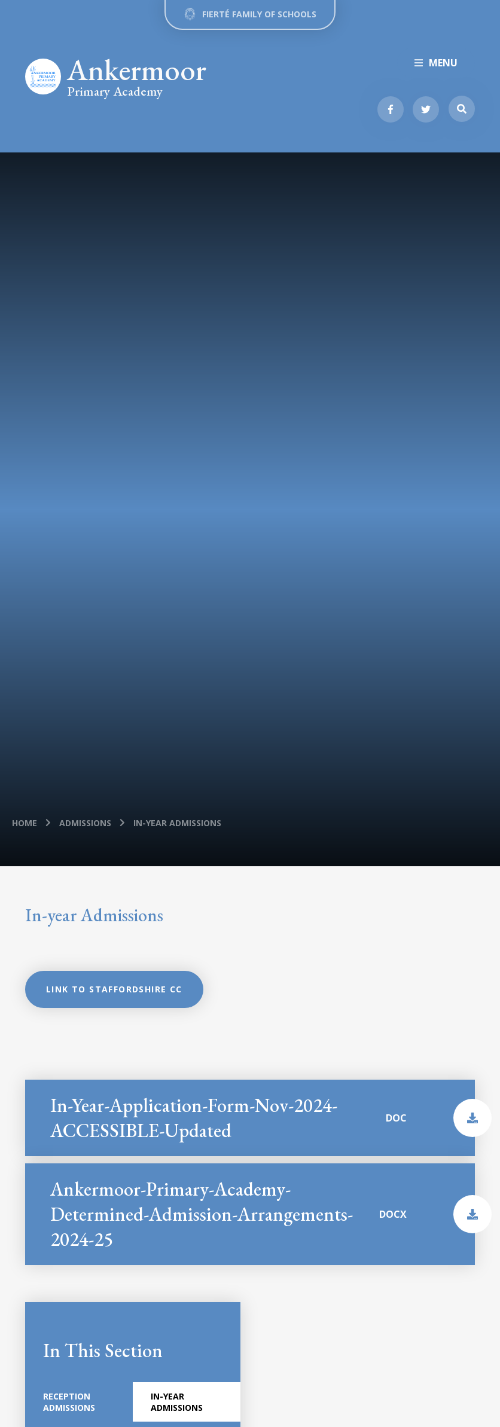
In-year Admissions (177, 823)
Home (24, 823)
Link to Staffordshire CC (114, 989)
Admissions (85, 823)
